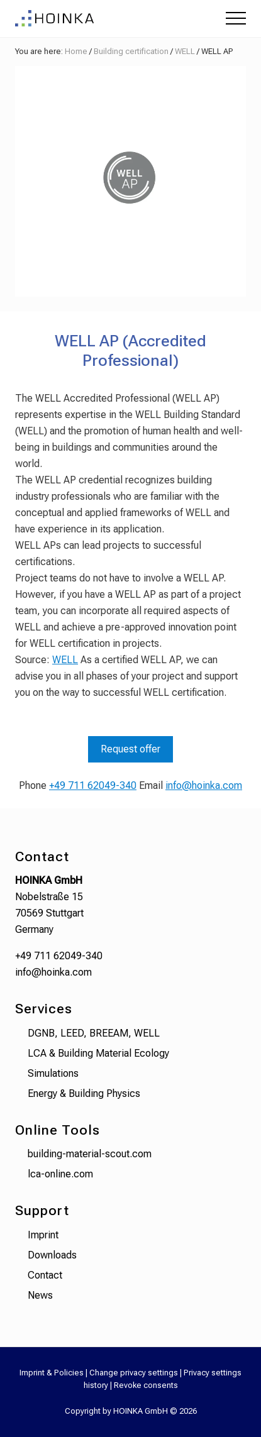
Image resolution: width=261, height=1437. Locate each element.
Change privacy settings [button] (133, 1372)
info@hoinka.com (203, 785)
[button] (236, 18)
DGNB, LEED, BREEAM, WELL (94, 1033)
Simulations (53, 1073)
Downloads (52, 1255)
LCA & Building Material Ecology (98, 1053)
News (40, 1295)
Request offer (130, 749)
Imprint (43, 1235)
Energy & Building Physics (84, 1093)
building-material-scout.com (90, 1154)
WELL (65, 660)
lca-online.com (60, 1174)
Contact (45, 1275)
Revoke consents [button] (146, 1385)
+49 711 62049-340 (92, 785)
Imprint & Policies (51, 1372)
